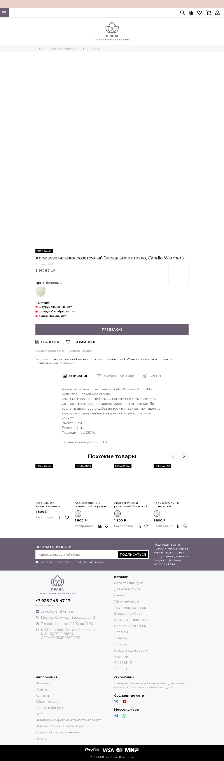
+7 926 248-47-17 (52, 600)
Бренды (69, 359)
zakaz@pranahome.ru (57, 611)
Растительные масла (130, 608)
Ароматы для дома (129, 583)
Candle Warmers (127, 359)
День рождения (63, 363)
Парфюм (121, 632)
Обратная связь (47, 702)
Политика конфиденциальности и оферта (68, 720)
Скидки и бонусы (49, 708)
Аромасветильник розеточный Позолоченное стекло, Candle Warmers (170, 504)
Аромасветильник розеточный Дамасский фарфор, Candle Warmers (131, 504)
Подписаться (133, 555)
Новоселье (43, 363)
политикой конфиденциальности (81, 562)
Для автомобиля (127, 589)
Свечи (119, 595)
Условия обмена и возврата (57, 732)
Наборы (120, 644)
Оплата (41, 689)
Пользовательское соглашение (60, 726)
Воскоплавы (148, 359)
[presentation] (173, 456)
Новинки (121, 657)
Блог (39, 714)
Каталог (57, 359)
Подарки (82, 359)
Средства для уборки (131, 650)
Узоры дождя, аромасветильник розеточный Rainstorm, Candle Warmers (51, 504)
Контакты (42, 696)
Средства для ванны (130, 626)
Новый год (166, 359)
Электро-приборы (103, 359)
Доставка (42, 683)
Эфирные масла (126, 601)
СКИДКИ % (123, 663)
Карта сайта (126, 757)
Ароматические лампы (132, 620)
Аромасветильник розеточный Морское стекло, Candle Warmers (91, 504)
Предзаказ (112, 329)
